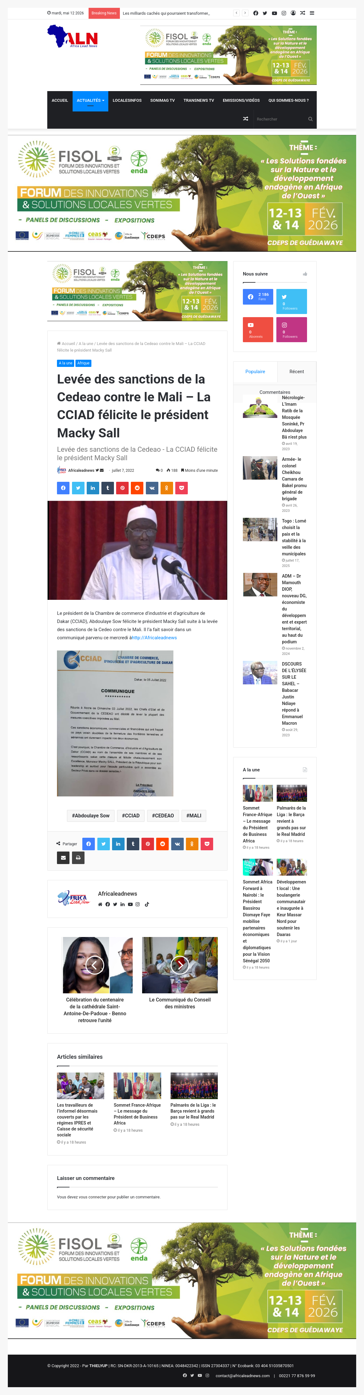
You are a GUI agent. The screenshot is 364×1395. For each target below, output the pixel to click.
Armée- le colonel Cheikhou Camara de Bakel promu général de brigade (294, 479)
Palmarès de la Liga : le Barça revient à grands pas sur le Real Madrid (193, 1111)
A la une (86, 343)
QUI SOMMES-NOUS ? (289, 100)
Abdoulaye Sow (92, 816)
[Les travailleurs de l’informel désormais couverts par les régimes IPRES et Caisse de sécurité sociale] (80, 1086)
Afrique (83, 363)
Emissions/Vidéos (241, 100)
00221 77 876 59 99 (297, 1375)
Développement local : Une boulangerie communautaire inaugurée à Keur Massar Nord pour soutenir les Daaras (291, 908)
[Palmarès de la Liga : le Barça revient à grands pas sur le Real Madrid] (194, 1086)
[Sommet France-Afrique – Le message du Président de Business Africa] (137, 1086)
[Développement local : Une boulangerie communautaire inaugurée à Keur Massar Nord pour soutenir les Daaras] (292, 867)
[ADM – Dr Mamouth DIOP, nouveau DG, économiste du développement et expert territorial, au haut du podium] (260, 584)
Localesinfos (127, 100)
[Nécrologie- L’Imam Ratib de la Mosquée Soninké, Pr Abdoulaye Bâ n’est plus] (260, 406)
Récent (297, 371)
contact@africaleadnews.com (243, 1375)
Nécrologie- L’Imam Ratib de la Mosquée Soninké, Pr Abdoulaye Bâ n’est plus (294, 417)
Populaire (255, 371)
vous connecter (93, 1197)
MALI (195, 816)
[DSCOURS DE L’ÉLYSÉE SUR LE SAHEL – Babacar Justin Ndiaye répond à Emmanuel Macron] (260, 672)
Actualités (89, 100)
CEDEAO (164, 816)
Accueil (60, 100)
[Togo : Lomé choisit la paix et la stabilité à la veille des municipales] (260, 529)
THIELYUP (99, 1365)
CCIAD (132, 816)
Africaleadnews (81, 470)
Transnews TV (199, 100)
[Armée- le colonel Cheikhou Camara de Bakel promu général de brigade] (260, 468)
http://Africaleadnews (154, 638)
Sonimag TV (162, 100)
